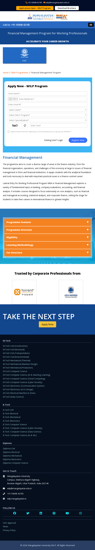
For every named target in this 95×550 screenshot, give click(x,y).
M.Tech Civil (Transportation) (16, 353)
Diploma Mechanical (12, 455)
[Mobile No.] (47, 99)
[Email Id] (47, 104)
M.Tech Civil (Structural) (14, 349)
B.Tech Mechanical (11, 417)
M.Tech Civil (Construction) (15, 346)
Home (6, 72)
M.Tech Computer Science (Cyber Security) (22, 382)
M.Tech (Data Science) (13, 396)
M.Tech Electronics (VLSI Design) (18, 389)
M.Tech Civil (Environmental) (16, 356)
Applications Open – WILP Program (35, 8)
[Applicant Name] (47, 93)
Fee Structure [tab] (47, 252)
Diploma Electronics (12, 459)
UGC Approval (9, 522)
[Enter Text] (58, 125)
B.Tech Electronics (11, 420)
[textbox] (47, 110)
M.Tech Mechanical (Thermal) (16, 360)
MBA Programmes (20, 72)
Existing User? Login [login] (53, 140)
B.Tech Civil (8, 410)
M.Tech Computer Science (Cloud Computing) (24, 378)
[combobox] (13, 99)
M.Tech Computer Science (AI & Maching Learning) (26, 374)
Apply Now (47, 324)
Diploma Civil (9, 448)
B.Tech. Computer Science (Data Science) (22, 431)
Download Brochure (67, 8)
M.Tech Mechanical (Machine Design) (20, 364)
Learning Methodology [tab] (47, 245)
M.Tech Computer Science (15, 371)
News (5, 526)
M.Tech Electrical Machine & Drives (19, 393)
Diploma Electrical (11, 452)
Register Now (78, 140)
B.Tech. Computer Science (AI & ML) (20, 435)
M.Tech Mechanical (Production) (18, 367)
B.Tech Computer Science (15, 424)
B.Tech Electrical (10, 413)
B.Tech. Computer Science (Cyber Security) (22, 428)
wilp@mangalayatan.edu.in (57, 2)
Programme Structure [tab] (47, 229)
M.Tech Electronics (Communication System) (23, 385)
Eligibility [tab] (47, 237)
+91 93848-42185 (35, 2)
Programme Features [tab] (47, 222)
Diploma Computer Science (15, 463)
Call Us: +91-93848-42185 (16, 24)
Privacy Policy (9, 530)
